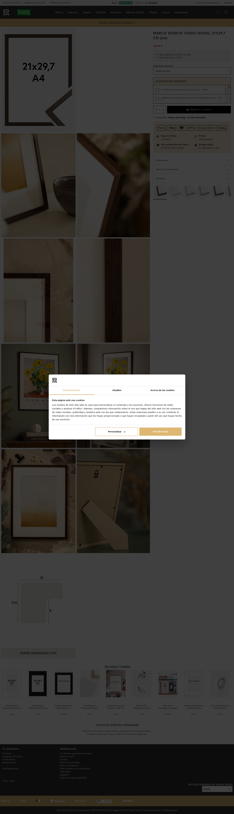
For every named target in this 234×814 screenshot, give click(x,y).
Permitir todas (160, 431)
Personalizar (116, 431)
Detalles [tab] (117, 390)
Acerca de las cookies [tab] (163, 390)
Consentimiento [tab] (71, 390)
